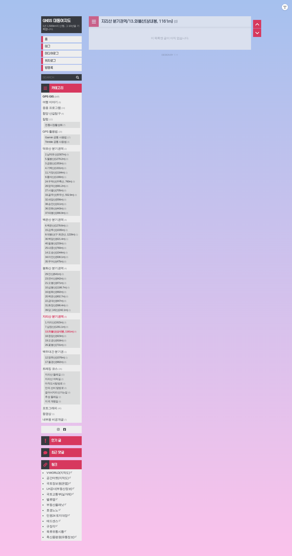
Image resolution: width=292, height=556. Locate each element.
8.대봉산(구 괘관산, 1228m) (61, 234)
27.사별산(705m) (55, 190)
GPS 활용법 (52, 131)
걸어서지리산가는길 (57, 392)
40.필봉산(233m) (55, 243)
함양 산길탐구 (53, 113)
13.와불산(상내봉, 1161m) (60, 331)
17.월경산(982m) (55, 361)
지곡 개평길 (53, 401)
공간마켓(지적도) (57, 478)
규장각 (50, 526)
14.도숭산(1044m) (56, 252)
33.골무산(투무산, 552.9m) (61, 194)
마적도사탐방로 (55, 383)
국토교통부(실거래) (58, 494)
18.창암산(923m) (55, 335)
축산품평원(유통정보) (60, 537)
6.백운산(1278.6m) (56, 225)
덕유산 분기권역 (55, 148)
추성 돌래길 (53, 396)
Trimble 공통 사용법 (57, 141)
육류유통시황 (55, 531)
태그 (47, 46)
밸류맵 (50, 499)
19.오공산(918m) (55, 340)
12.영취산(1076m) (56, 357)
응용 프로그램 (54, 107)
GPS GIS (51, 96)
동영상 (48, 413)
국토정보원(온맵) (57, 483)
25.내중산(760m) (55, 247)
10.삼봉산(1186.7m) (57, 287)
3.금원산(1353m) (55, 163)
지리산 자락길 (54, 379)
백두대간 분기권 (55, 351)
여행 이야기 (52, 102)
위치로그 (50, 61)
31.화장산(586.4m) (56, 305)
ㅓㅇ (176, 54)
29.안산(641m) (54, 274)
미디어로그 (52, 53)
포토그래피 (52, 408)
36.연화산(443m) (55, 208)
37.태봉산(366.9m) (56, 212)
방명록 (49, 68)
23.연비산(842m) (55, 278)
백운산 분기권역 (55, 219)
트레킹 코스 (52, 368)
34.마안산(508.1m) (56, 257)
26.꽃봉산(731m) (55, 344)
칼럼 (48, 119)
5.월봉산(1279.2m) (56, 158)
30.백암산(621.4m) (56, 238)
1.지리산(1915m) (55, 322)
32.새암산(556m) (55, 199)
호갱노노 (52, 510)
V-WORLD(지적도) (58, 472)
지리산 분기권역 (55, 316)
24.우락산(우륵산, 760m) (60, 181)
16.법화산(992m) (55, 291)
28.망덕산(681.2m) (56, 185)
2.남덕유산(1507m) (57, 154)
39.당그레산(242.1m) (58, 310)
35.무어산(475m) (55, 261)
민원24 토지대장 (57, 515)
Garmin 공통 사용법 (57, 137)
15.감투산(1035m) (56, 229)
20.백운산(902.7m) (56, 296)
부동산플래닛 (55, 504)
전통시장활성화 (55, 125)
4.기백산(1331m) (55, 168)
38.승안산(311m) (55, 204)
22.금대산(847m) (55, 300)
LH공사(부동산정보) (59, 488)
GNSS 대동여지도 (57, 21)
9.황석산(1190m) (55, 176)
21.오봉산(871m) (55, 282)
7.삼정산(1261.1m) (56, 326)
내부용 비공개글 (55, 419)
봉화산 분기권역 (55, 268)
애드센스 (52, 521)
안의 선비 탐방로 (55, 387)
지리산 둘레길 (54, 374)
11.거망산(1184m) (56, 172)
